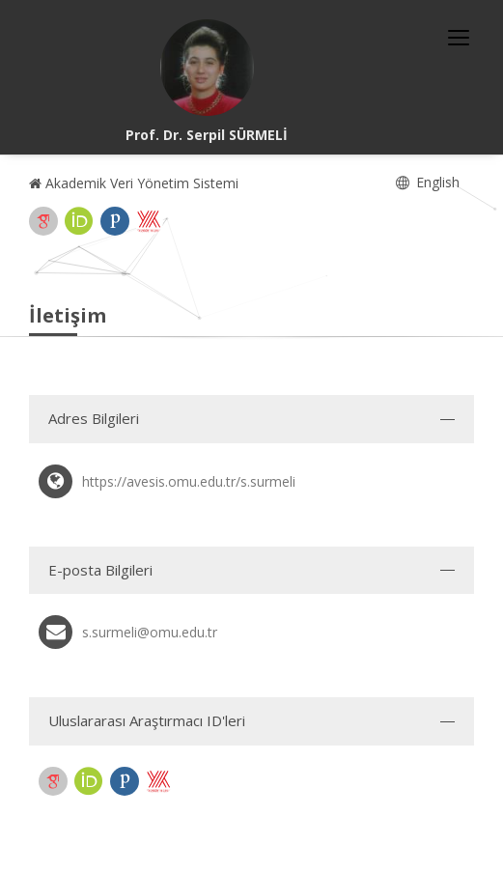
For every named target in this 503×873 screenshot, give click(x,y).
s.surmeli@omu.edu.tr (149, 632)
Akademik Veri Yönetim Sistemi (133, 183)
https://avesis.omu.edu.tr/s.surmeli (188, 481)
